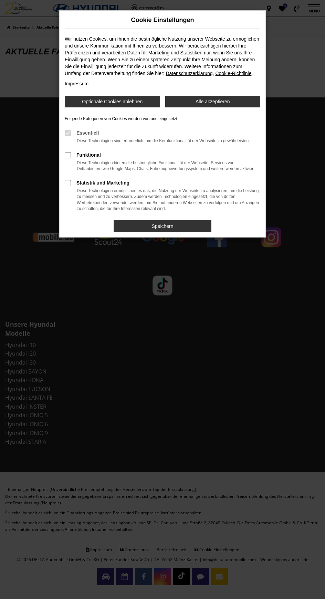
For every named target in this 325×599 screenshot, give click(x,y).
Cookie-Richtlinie (233, 73)
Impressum (76, 83)
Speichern (162, 226)
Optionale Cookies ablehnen (112, 101)
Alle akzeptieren (213, 101)
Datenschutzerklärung (189, 73)
